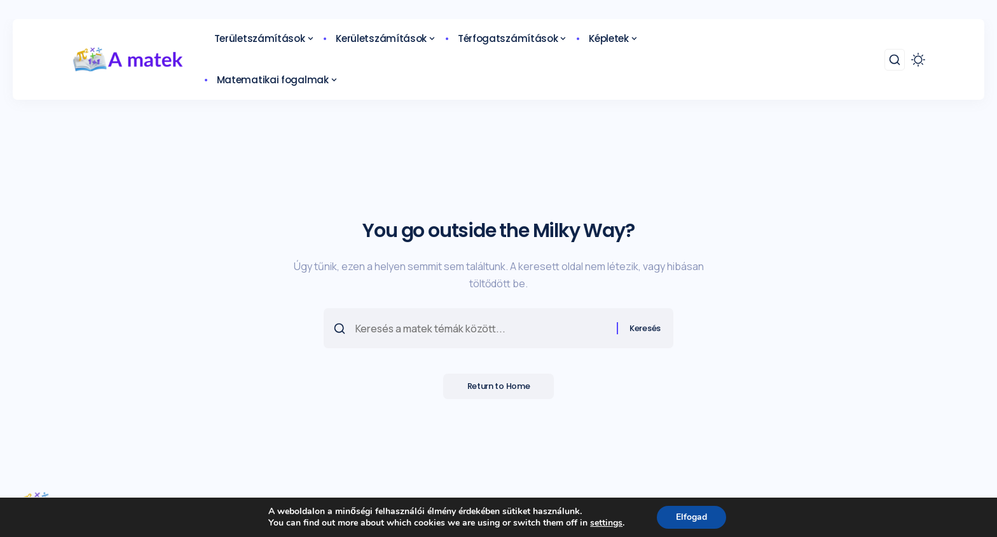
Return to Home (498, 387)
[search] (894, 60)
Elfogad (691, 517)
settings (606, 523)
